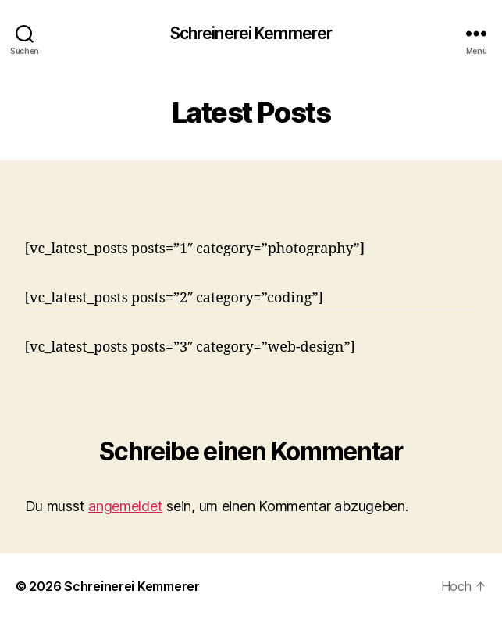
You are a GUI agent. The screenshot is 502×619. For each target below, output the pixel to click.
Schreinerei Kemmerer (251, 33)
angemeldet (125, 506)
